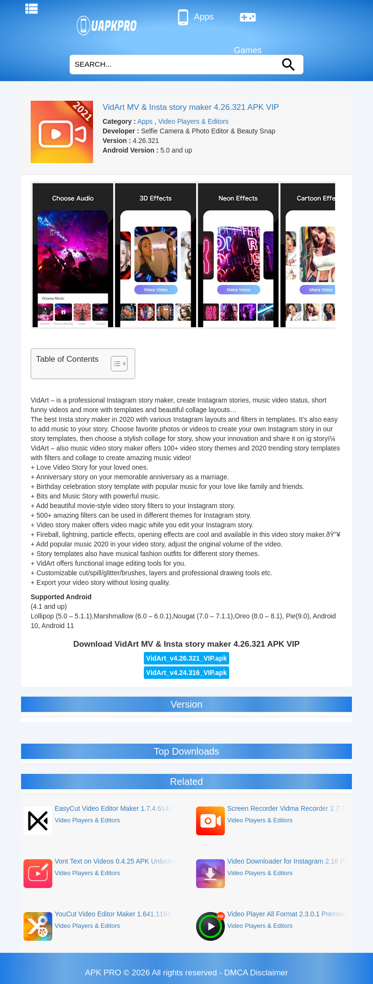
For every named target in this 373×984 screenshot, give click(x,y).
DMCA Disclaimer (256, 972)
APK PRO (103, 972)
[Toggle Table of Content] (114, 364)
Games (248, 21)
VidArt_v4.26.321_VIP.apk (186, 658)
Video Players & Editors (193, 121)
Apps (194, 17)
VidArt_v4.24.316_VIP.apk (186, 672)
